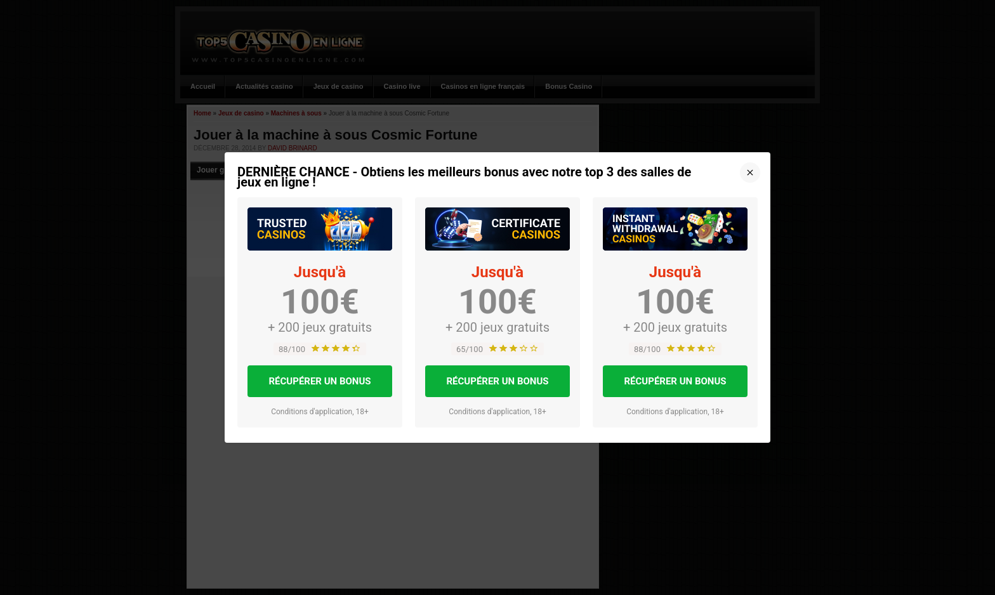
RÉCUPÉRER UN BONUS (319, 381)
